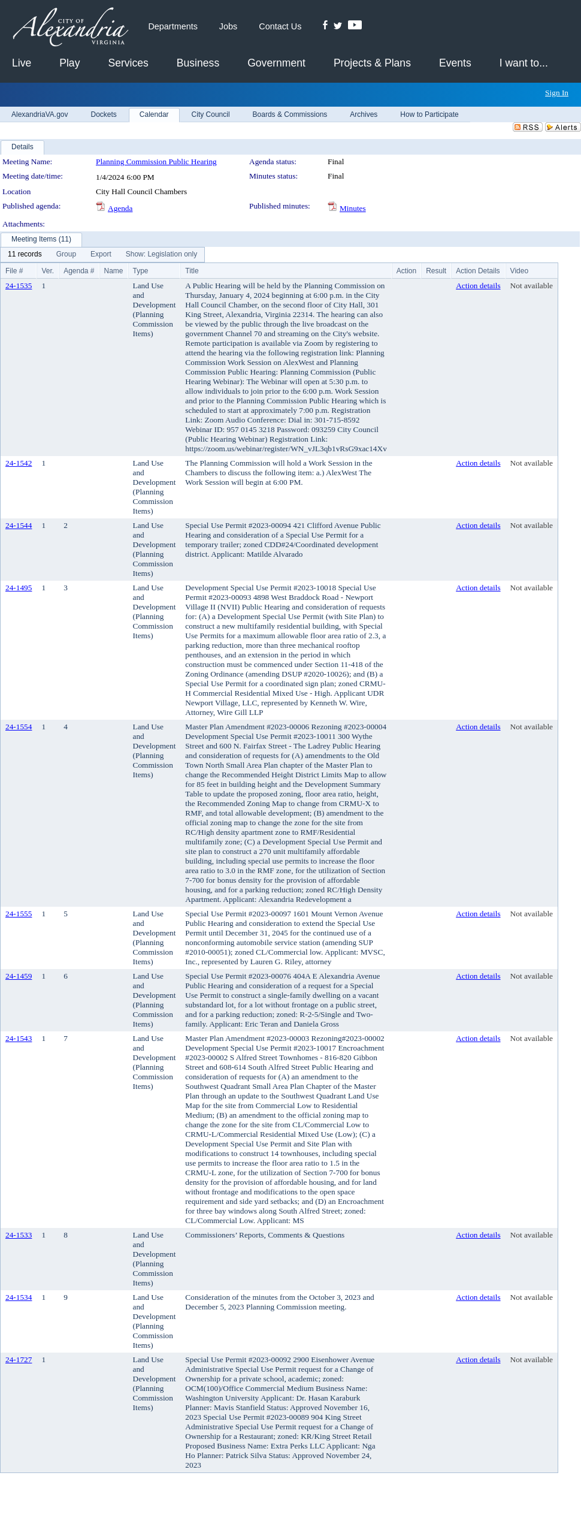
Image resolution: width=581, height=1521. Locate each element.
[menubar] (102, 254)
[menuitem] (25, 255)
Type (141, 271)
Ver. (47, 271)
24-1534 (18, 1297)
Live (21, 63)
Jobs (228, 26)
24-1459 (18, 975)
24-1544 (18, 525)
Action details (478, 285)
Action (406, 271)
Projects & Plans (372, 63)
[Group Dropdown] (66, 255)
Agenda (120, 208)
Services (128, 63)
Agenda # (78, 271)
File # (14, 271)
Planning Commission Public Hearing (156, 161)
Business (198, 63)
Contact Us (280, 26)
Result (436, 271)
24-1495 (18, 587)
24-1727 (18, 1359)
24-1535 (18, 285)
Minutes (353, 208)
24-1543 (18, 1038)
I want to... (524, 63)
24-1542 (18, 462)
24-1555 (18, 913)
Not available (531, 285)
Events (455, 63)
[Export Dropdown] (101, 255)
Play (69, 63)
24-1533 (18, 1234)
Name (113, 271)
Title (191, 271)
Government (276, 63)
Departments (172, 26)
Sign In (556, 92)
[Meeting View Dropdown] (161, 255)
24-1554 (18, 726)
